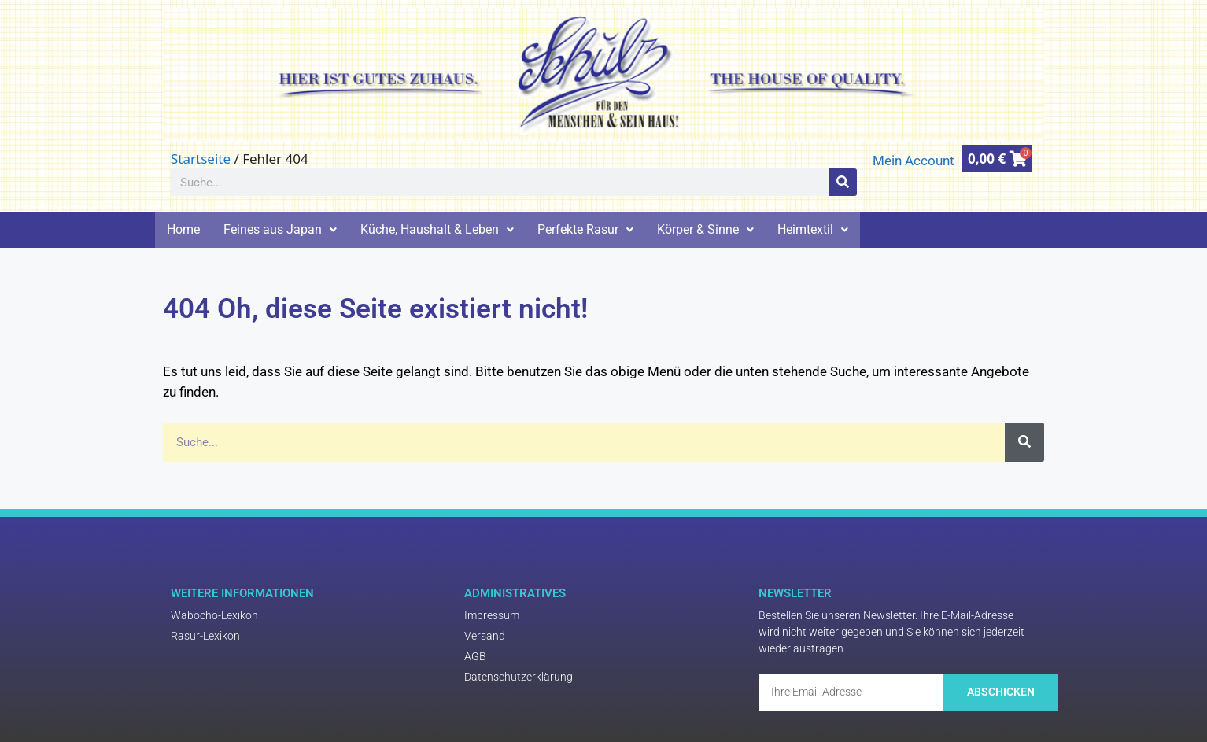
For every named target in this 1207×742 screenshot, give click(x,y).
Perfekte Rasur (585, 229)
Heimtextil (812, 229)
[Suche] (843, 182)
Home (183, 229)
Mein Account (913, 160)
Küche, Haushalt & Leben (437, 229)
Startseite (201, 159)
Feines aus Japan (280, 229)
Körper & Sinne (705, 229)
